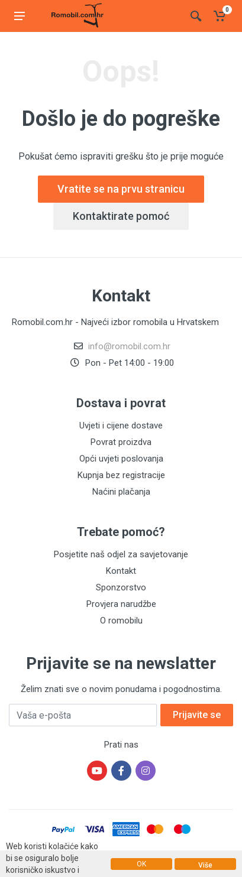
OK (141, 864)
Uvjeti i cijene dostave (121, 425)
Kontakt (121, 571)
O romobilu (121, 620)
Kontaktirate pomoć (121, 216)
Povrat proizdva (121, 442)
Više (205, 865)
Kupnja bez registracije (121, 475)
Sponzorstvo (121, 587)
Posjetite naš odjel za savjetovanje (121, 554)
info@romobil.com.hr (129, 346)
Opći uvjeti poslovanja (121, 458)
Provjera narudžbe (121, 604)
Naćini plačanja (121, 491)
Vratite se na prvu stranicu (121, 189)
